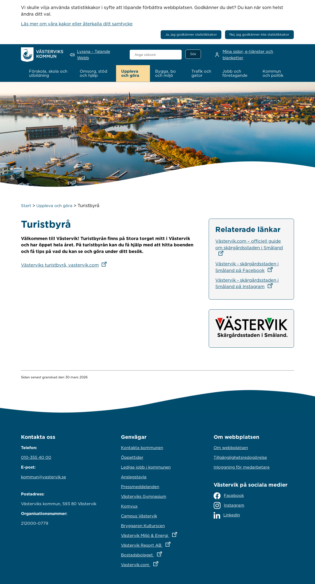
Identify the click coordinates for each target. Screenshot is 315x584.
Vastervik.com (157, 563)
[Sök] (193, 54)
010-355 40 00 (36, 457)
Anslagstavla (134, 476)
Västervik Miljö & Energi (157, 534)
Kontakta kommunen (142, 447)
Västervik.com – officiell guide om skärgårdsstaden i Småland (249, 247)
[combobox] (155, 54)
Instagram (229, 505)
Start (26, 205)
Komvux (129, 505)
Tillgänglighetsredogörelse (240, 457)
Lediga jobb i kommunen (146, 466)
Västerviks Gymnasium (143, 496)
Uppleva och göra (54, 205)
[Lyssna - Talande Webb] (96, 54)
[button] (49, 73)
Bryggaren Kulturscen (143, 525)
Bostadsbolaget (157, 553)
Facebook (229, 495)
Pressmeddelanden (140, 486)
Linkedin (227, 515)
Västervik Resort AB (157, 543)
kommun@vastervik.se (43, 476)
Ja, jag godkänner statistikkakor (191, 34)
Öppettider (132, 457)
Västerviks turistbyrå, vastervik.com (65, 265)
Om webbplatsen (231, 447)
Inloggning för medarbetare (242, 466)
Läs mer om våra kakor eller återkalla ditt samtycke (77, 23)
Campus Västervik (139, 515)
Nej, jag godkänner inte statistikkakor (259, 34)
